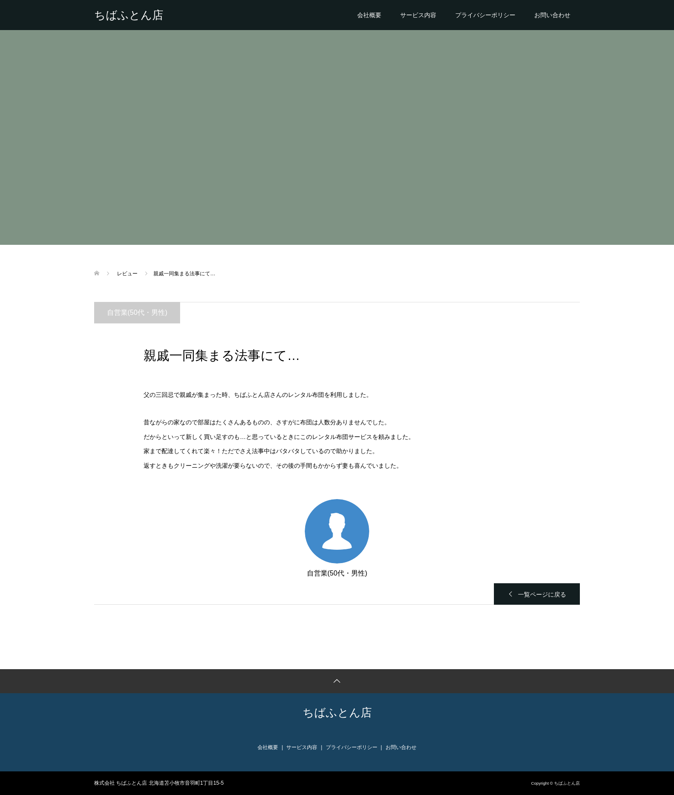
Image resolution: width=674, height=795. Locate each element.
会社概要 (369, 15)
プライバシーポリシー (485, 15)
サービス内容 (418, 15)
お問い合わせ (552, 15)
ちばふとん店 (128, 15)
